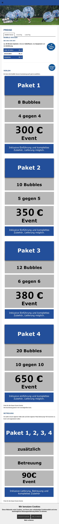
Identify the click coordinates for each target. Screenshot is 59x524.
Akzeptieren (23, 516)
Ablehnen (36, 516)
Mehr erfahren (29, 520)
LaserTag (27, 34)
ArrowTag (19, 34)
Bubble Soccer (9, 34)
